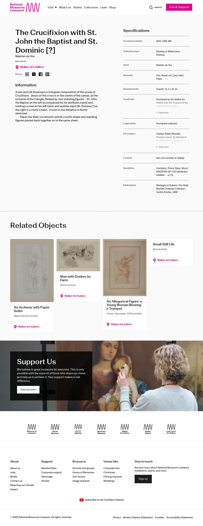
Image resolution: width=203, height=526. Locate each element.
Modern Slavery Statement (138, 517)
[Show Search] (155, 7)
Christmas (109, 472)
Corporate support (51, 472)
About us (15, 468)
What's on (65, 7)
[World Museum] (55, 429)
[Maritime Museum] (101, 429)
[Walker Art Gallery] (125, 429)
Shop (112, 7)
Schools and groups (83, 468)
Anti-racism (78, 476)
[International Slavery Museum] (78, 429)
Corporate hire (111, 468)
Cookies (159, 517)
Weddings (109, 481)
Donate (45, 481)
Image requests (81, 481)
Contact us (16, 481)
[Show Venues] (56, 7)
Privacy (117, 517)
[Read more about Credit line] (172, 106)
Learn (103, 7)
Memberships (49, 468)
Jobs (13, 472)
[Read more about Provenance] (172, 140)
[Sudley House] (148, 429)
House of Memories (83, 472)
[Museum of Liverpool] (31, 429)
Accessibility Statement (179, 517)
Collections (91, 7)
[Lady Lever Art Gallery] (171, 429)
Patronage (47, 476)
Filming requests (112, 476)
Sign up (143, 479)
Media (13, 476)
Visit (50, 7)
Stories (77, 7)
